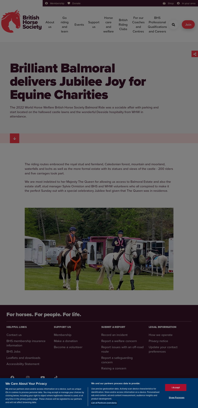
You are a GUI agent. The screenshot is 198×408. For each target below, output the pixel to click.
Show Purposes (176, 397)
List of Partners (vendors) (104, 403)
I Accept (176, 387)
